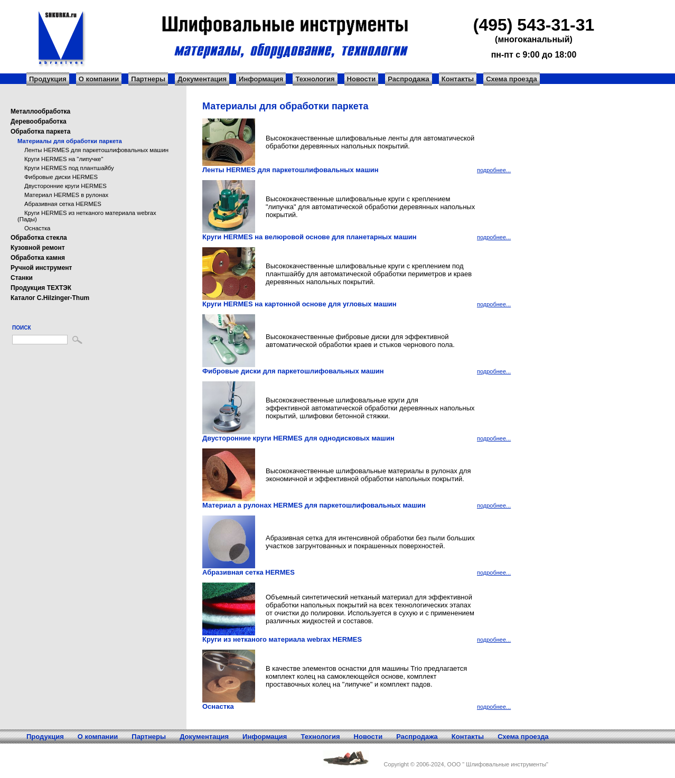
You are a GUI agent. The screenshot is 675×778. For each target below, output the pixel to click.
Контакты (458, 79)
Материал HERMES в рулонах (66, 195)
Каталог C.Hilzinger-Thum (50, 298)
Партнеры (148, 79)
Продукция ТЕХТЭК (41, 288)
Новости (361, 79)
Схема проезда (511, 79)
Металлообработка (40, 111)
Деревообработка (39, 121)
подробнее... (494, 170)
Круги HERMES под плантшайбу (69, 168)
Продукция (48, 79)
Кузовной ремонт (38, 247)
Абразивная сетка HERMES (62, 204)
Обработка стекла (39, 237)
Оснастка (37, 228)
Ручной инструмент (41, 267)
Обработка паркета (40, 131)
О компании (99, 79)
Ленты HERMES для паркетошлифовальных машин (96, 150)
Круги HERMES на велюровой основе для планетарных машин (309, 237)
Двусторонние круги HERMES (65, 186)
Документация (202, 79)
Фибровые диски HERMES (61, 177)
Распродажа (408, 79)
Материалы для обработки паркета (69, 141)
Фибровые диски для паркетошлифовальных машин (293, 371)
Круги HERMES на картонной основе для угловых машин (299, 304)
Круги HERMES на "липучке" (63, 159)
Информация (261, 79)
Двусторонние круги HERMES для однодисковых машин (298, 438)
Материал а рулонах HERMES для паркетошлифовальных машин (314, 505)
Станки (22, 278)
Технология (314, 79)
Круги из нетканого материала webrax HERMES (282, 639)
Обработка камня (38, 257)
